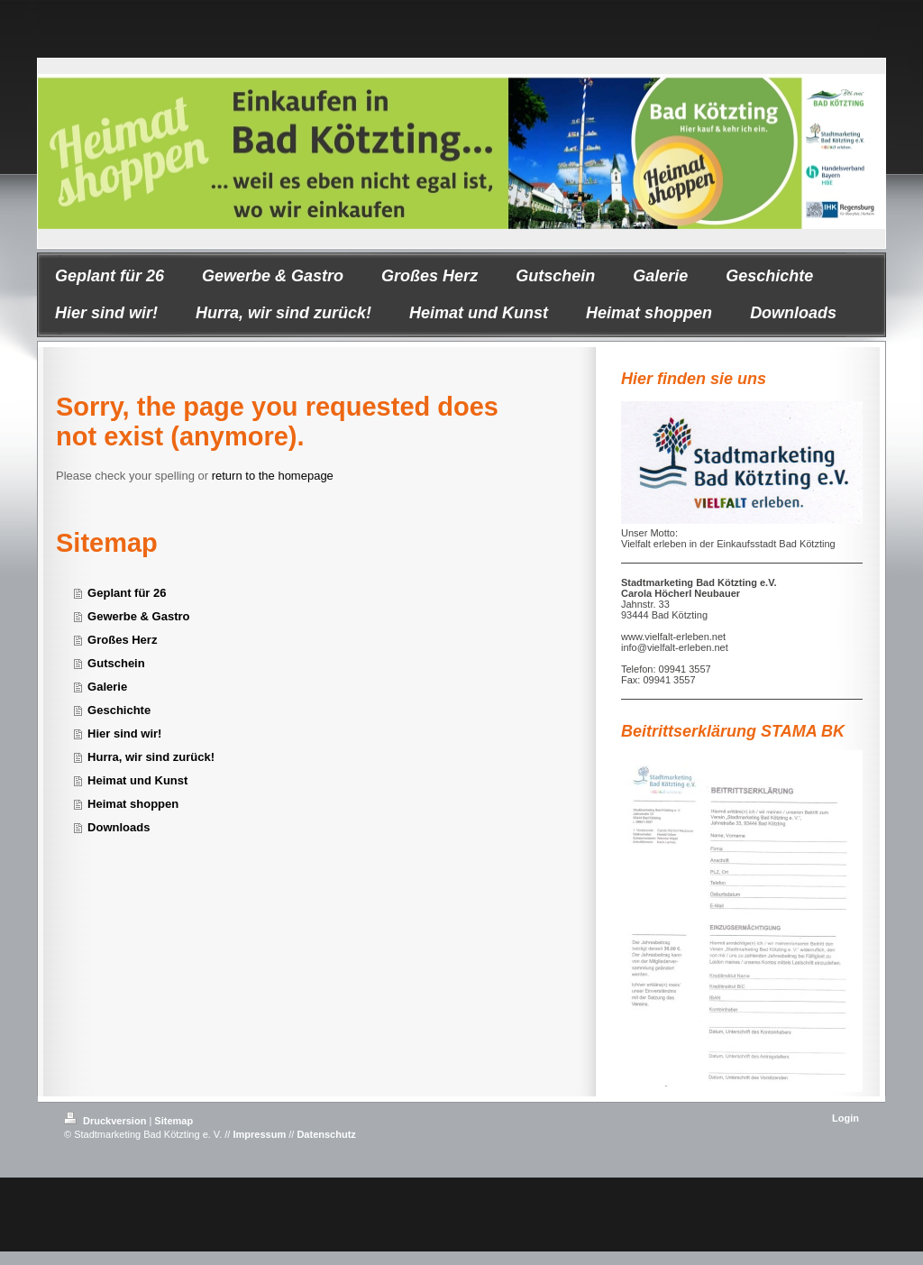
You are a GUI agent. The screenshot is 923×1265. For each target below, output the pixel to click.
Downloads (118, 827)
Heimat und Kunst (137, 780)
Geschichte (119, 710)
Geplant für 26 (126, 593)
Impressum (259, 1134)
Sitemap (173, 1120)
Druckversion (106, 1120)
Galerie (107, 686)
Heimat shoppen (132, 804)
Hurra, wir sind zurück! (151, 757)
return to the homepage (273, 475)
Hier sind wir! (124, 733)
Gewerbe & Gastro (138, 616)
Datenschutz (326, 1134)
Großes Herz (122, 639)
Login (845, 1118)
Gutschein (116, 663)
